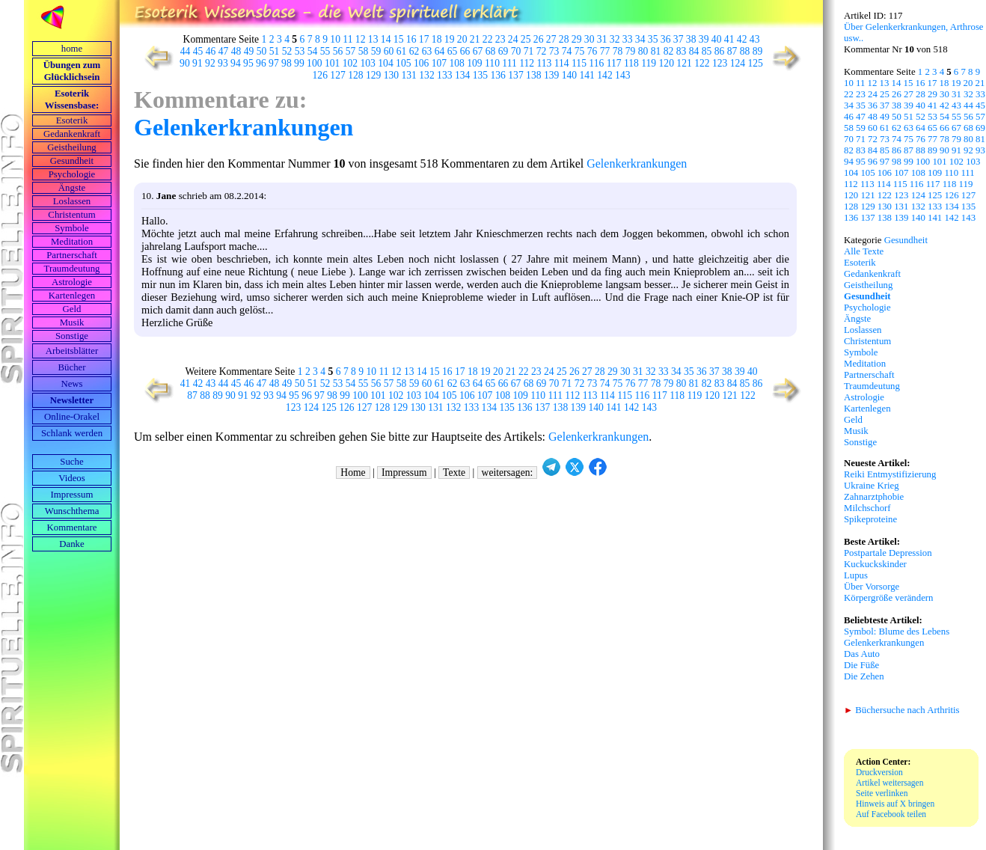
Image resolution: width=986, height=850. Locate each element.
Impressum (72, 494)
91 (197, 63)
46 (211, 51)
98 (286, 63)
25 (526, 39)
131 (409, 75)
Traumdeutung (72, 268)
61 (401, 51)
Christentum (71, 215)
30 (589, 39)
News (71, 384)
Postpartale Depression (888, 553)
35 (653, 39)
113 (543, 63)
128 (355, 75)
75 (580, 51)
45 (198, 51)
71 (529, 51)
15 (399, 39)
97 (274, 63)
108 (456, 63)
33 (627, 39)
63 (427, 51)
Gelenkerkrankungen (243, 127)
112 (526, 63)
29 (577, 39)
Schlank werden (71, 433)
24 (513, 39)
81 (656, 51)
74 (567, 51)
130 (391, 75)
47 (223, 51)
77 (605, 51)
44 (185, 51)
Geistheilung (71, 147)
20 (462, 39)
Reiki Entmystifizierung (890, 474)
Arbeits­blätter (72, 351)
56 (338, 51)
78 (618, 51)
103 (367, 63)
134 (462, 75)
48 (236, 51)
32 (615, 39)
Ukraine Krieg (871, 485)
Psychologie (72, 174)
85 (707, 51)
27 (551, 39)
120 (666, 63)
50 (262, 51)
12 (360, 39)
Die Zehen (864, 676)
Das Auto (862, 654)
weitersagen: (507, 472)
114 (561, 63)
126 (320, 75)
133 (444, 75)
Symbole (72, 228)
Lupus (856, 575)
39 (704, 39)
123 (719, 63)
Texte (454, 472)
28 (564, 39)
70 (516, 51)
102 (350, 63)
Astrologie (72, 282)
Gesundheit (72, 161)
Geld (72, 309)
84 (694, 51)
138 (533, 75)
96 (261, 63)
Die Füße (861, 665)
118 (631, 63)
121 (683, 63)
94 (235, 63)
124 (737, 63)
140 (569, 75)
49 (249, 51)
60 (389, 51)
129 (373, 75)
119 (648, 63)
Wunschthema (72, 511)
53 (300, 51)
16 (411, 39)
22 (488, 39)
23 (500, 39)
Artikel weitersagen (890, 782)
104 (385, 63)
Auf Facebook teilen (891, 814)
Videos (71, 478)
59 (376, 51)
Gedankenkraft (71, 134)
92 (210, 63)
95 (248, 63)
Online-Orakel (71, 417)
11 (347, 39)
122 (701, 63)
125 (755, 63)
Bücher (72, 367)
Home (352, 472)
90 (185, 63)
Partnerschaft (71, 255)
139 (551, 75)
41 (729, 39)
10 (335, 39)
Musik (72, 322)
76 (592, 51)
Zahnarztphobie (874, 497)
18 (437, 39)
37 (678, 39)
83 (681, 51)
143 (622, 75)
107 (439, 63)
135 (480, 75)
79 (630, 51)
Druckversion (879, 772)
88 (745, 51)
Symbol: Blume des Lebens (896, 631)
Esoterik (72, 120)
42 (742, 39)
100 (314, 63)
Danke (71, 544)
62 (414, 51)
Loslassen (72, 201)
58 (363, 51)
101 (332, 63)
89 (758, 51)
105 (403, 63)
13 (373, 39)
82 (669, 51)
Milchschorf (867, 508)
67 (478, 51)
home (71, 48)
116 (596, 63)
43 (755, 39)
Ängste (71, 188)
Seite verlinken (881, 793)
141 (586, 75)
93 (223, 63)
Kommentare (72, 527)
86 (719, 51)
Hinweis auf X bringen (895, 803)
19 (449, 39)
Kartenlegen (72, 295)
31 (602, 39)
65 (452, 51)
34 (640, 39)
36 (666, 39)
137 (515, 75)
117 (614, 63)
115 (579, 63)
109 (474, 63)
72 (541, 51)
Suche (71, 461)
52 (287, 51)
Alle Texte (864, 251)
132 (426, 75)
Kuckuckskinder (875, 564)
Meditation (72, 241)
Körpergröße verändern (889, 598)
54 (312, 51)
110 (492, 63)
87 (732, 51)
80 (643, 51)
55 (325, 51)
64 (440, 51)
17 (424, 39)
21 (475, 39)
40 (716, 39)
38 (691, 39)
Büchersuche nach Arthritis (902, 710)
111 (509, 63)
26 (538, 39)
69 (503, 51)
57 (351, 51)
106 (421, 63)
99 (299, 63)
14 (386, 39)
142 (604, 75)
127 (337, 75)
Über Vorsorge (871, 586)
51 (274, 51)
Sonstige (71, 336)
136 (498, 75)
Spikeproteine (870, 519)
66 (465, 51)
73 (554, 51)
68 (491, 51)
